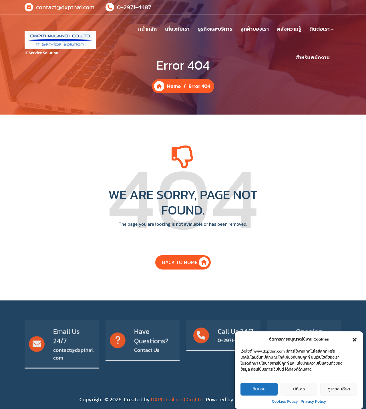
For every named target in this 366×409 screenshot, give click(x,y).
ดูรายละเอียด (339, 395)
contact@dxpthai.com (65, 6)
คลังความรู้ (289, 29)
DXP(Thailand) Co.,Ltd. (177, 399)
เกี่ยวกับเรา (177, 29)
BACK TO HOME (185, 267)
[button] (354, 345)
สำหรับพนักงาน (313, 57)
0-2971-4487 (134, 6)
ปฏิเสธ (299, 395)
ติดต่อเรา (319, 29)
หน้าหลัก (147, 29)
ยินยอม (259, 395)
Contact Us (146, 369)
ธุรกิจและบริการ (215, 29)
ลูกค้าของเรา (254, 29)
